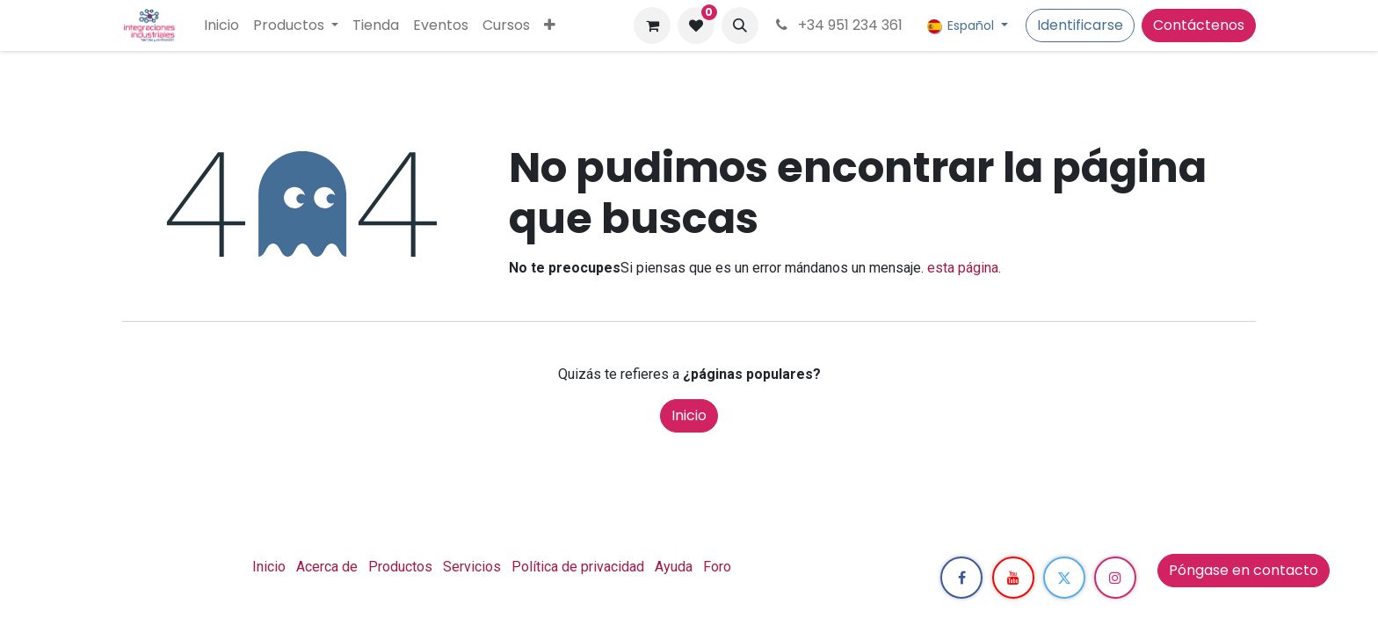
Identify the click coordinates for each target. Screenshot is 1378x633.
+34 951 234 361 (837, 25)
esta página (962, 267)
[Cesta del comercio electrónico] (652, 25)
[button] (740, 25)
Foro (717, 566)
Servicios (472, 566)
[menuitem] (221, 25)
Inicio (689, 415)
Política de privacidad (577, 566)
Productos (400, 566)
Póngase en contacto (1243, 570)
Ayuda (674, 566)
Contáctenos (1198, 25)
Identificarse (1080, 25)
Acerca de (327, 566)
